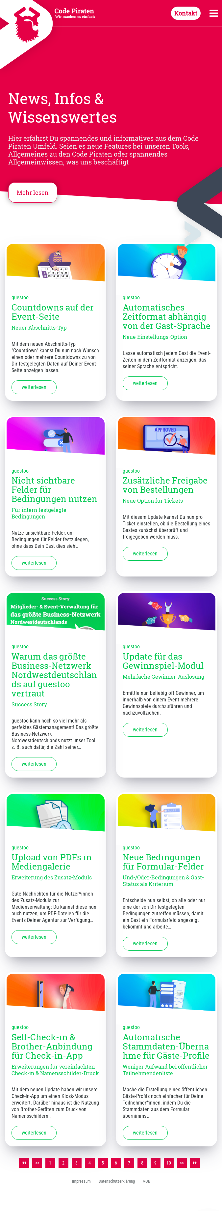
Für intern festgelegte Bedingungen (39, 513)
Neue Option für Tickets (153, 500)
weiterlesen (34, 387)
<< (37, 1163)
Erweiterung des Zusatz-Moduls (52, 877)
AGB (146, 1181)
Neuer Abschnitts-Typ (39, 327)
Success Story (29, 704)
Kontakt (185, 13)
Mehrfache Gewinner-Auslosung (163, 676)
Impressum (81, 1181)
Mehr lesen (33, 192)
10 (168, 1163)
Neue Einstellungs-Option (155, 336)
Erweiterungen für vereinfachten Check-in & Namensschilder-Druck (55, 1070)
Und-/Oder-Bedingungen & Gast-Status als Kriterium (163, 880)
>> (182, 1163)
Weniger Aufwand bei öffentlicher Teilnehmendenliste (165, 1070)
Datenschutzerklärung (117, 1181)
